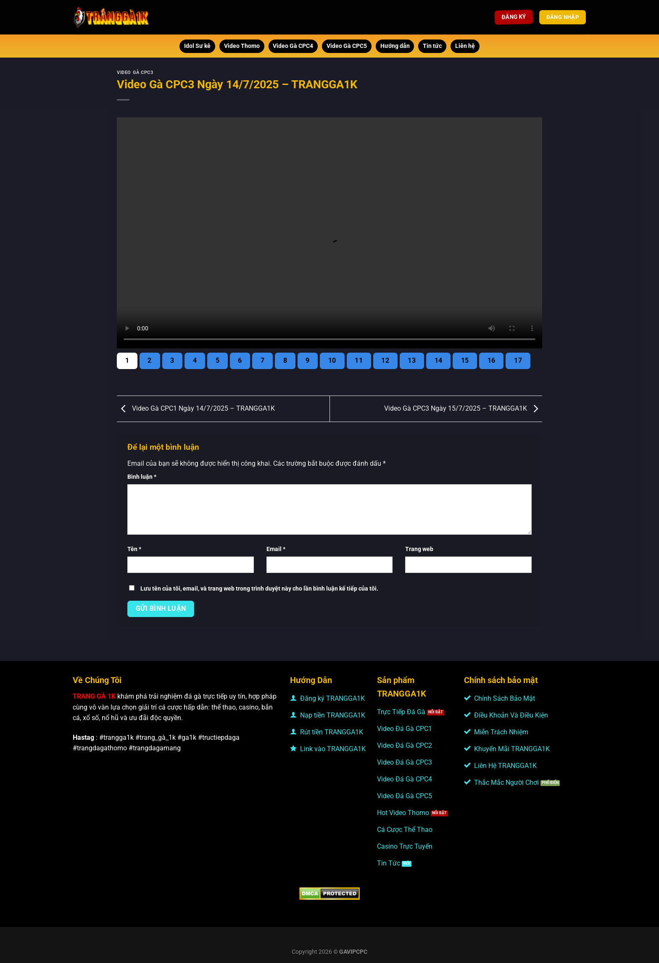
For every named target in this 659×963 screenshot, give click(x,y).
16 (492, 360)
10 (332, 360)
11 (359, 360)
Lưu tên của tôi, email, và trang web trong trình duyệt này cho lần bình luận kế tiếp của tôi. (259, 588)
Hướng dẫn (395, 46)
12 (385, 360)
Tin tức (432, 46)
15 (465, 360)
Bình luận (141, 476)
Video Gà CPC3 (135, 72)
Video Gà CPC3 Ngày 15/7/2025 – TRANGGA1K (463, 408)
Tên (134, 549)
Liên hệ (465, 46)
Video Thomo (242, 46)
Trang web (419, 549)
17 (518, 360)
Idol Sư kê (197, 46)
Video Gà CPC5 (347, 46)
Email (275, 549)
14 (439, 360)
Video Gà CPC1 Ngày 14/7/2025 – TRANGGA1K (196, 408)
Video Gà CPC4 (293, 46)
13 (412, 360)
